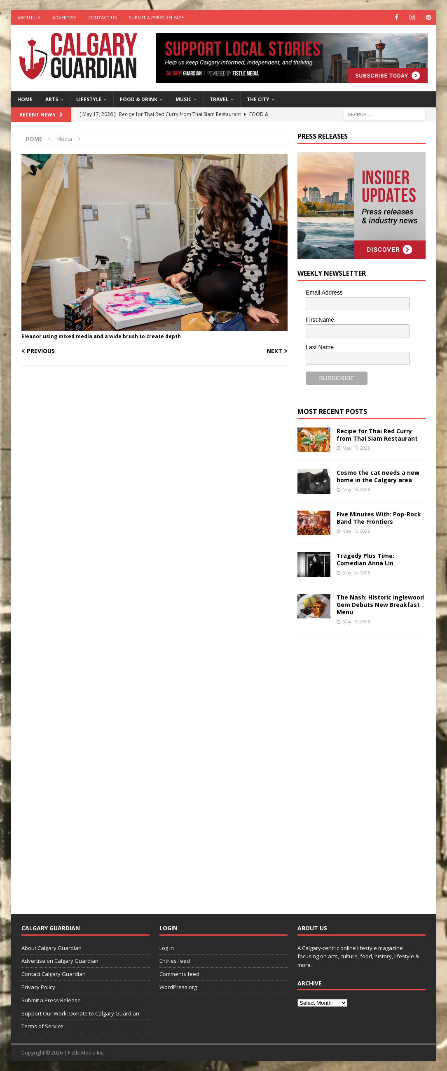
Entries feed (174, 960)
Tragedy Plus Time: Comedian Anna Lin (365, 559)
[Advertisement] (359, 767)
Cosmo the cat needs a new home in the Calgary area (378, 476)
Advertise (64, 17)
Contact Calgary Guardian (53, 974)
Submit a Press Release (156, 17)
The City (258, 99)
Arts (51, 99)
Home (25, 99)
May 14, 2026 (356, 572)
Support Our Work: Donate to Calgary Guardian (80, 1013)
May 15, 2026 (356, 531)
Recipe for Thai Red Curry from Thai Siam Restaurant (377, 434)
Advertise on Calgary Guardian (59, 960)
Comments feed (179, 974)
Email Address (324, 292)
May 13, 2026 (356, 621)
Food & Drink (138, 99)
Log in (166, 948)
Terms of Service (42, 1026)
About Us (28, 17)
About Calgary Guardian (51, 948)
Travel (219, 99)
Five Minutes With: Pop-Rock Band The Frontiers (379, 517)
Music (184, 99)
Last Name (320, 347)
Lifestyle (89, 99)
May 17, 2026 (356, 448)
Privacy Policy (38, 987)
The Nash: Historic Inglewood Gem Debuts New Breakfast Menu (380, 604)
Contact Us (102, 17)
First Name (320, 319)
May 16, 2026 (356, 489)
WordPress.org (178, 987)
